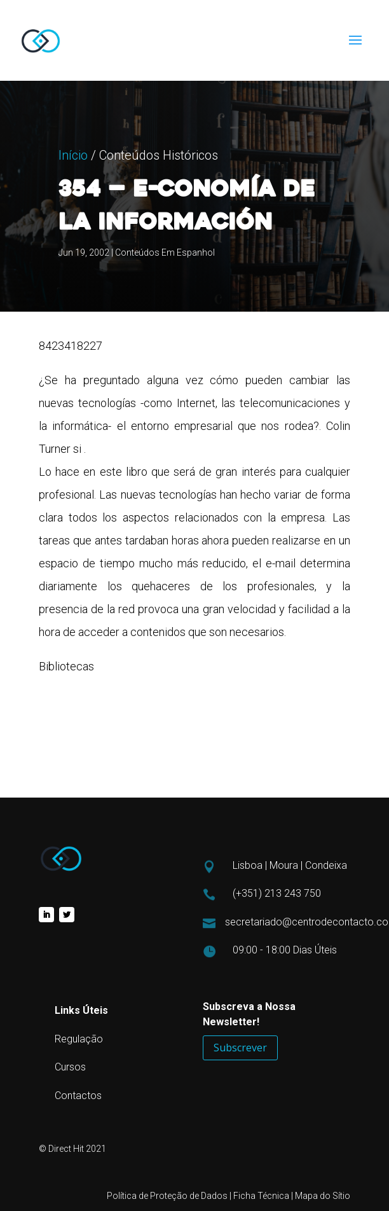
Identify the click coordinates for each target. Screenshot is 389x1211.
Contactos (78, 1096)
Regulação (79, 1039)
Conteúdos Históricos (158, 221)
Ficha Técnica (261, 1196)
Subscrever (240, 1048)
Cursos (70, 1067)
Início (73, 221)
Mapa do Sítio (322, 1196)
